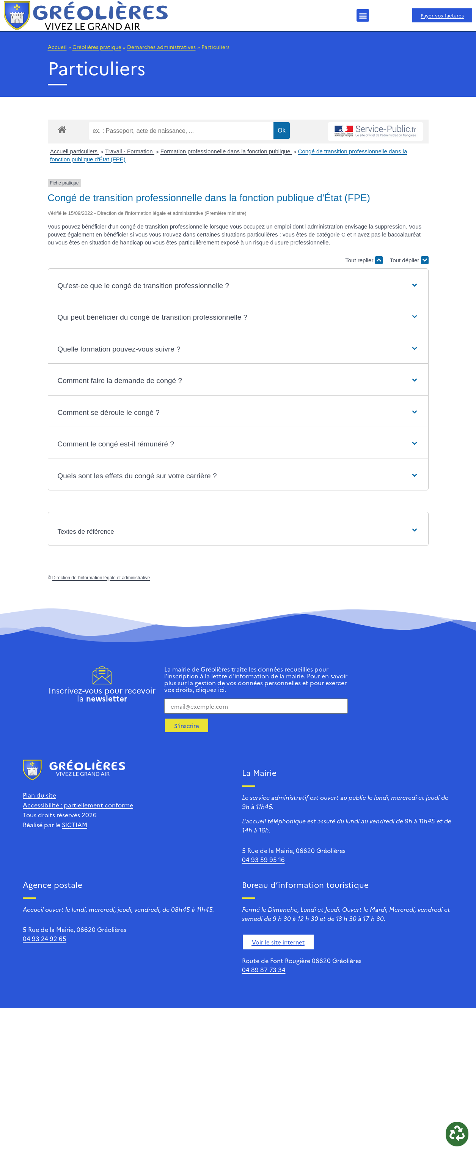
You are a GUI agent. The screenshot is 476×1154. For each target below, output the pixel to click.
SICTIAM (74, 824)
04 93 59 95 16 (263, 859)
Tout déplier (409, 260)
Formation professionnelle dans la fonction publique (226, 151)
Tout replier (363, 260)
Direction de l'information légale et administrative (101, 577)
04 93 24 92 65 (44, 938)
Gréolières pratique (96, 46)
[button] (363, 15)
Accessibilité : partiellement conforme (78, 805)
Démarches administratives (161, 46)
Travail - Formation (129, 151)
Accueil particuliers (74, 151)
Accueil (57, 46)
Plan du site (39, 795)
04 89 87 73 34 (264, 969)
